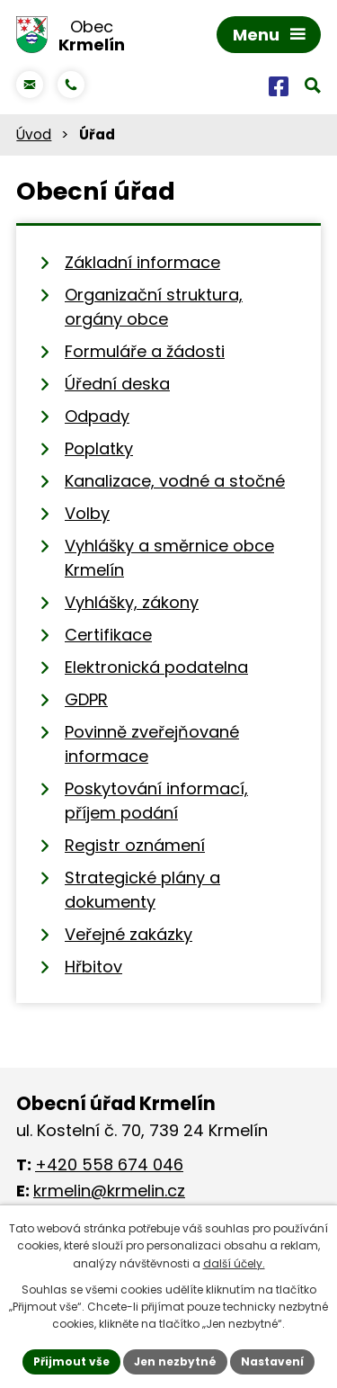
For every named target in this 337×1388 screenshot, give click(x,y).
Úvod (33, 134)
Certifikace (108, 634)
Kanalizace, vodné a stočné (175, 481)
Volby (87, 513)
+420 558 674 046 (109, 1164)
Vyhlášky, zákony (132, 602)
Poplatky (99, 448)
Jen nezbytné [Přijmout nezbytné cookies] (175, 1361)
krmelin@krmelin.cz (109, 1190)
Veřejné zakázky (128, 934)
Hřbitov (93, 966)
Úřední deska (117, 383)
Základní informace (142, 262)
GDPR (86, 699)
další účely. (234, 1263)
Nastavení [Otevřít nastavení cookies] (272, 1361)
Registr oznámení (135, 845)
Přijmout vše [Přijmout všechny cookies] (71, 1361)
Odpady (97, 416)
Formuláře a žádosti (145, 351)
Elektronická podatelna (156, 667)
